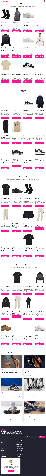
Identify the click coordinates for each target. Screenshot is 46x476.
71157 (2, 447)
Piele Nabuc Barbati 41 (5, 453)
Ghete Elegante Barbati (20, 449)
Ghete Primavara (19, 451)
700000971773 (4, 457)
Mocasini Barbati (19, 457)
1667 (2, 449)
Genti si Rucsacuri (19, 447)
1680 (2, 443)
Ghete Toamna (19, 453)
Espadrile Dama (19, 445)
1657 (2, 455)
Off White (2, 451)
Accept (11, 472)
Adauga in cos (5, 31)
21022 (2, 445)
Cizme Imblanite (19, 443)
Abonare (42, 437)
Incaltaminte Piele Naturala (21, 455)
